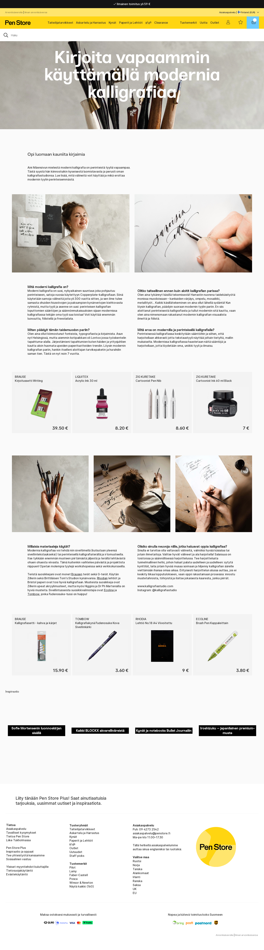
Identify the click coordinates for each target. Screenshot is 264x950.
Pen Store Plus (16, 848)
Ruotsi (137, 861)
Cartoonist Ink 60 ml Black (214, 380)
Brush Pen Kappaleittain (212, 623)
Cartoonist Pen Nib (148, 380)
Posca (73, 879)
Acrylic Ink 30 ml (86, 380)
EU (135, 893)
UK (135, 889)
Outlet (214, 22)
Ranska (137, 881)
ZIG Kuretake (146, 377)
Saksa (137, 885)
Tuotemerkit (188, 22)
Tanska (137, 869)
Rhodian (102, 578)
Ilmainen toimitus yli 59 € (132, 4)
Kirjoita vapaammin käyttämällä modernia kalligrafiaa (132, 74)
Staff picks (76, 855)
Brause (20, 377)
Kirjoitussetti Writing (29, 380)
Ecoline (109, 590)
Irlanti (136, 877)
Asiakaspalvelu (227, 12)
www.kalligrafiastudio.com (155, 586)
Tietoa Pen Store (17, 836)
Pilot (72, 867)
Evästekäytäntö (17, 874)
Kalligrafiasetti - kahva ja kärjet (36, 623)
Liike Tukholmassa (18, 840)
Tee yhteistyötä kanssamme (25, 855)
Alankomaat (141, 873)
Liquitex (81, 377)
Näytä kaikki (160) (81, 886)
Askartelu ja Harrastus (91, 22)
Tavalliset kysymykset (21, 832)
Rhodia (141, 619)
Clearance (161, 22)
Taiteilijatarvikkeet (60, 22)
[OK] (132, 35)
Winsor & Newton (81, 882)
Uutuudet (75, 852)
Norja (136, 865)
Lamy (73, 871)
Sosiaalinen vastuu (18, 859)
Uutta (203, 22)
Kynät (112, 22)
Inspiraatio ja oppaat (20, 851)
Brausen (76, 574)
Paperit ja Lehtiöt (131, 22)
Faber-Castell (78, 875)
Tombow (82, 619)
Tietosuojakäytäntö (19, 870)
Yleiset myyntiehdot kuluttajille (27, 867)
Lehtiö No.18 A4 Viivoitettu (154, 623)
